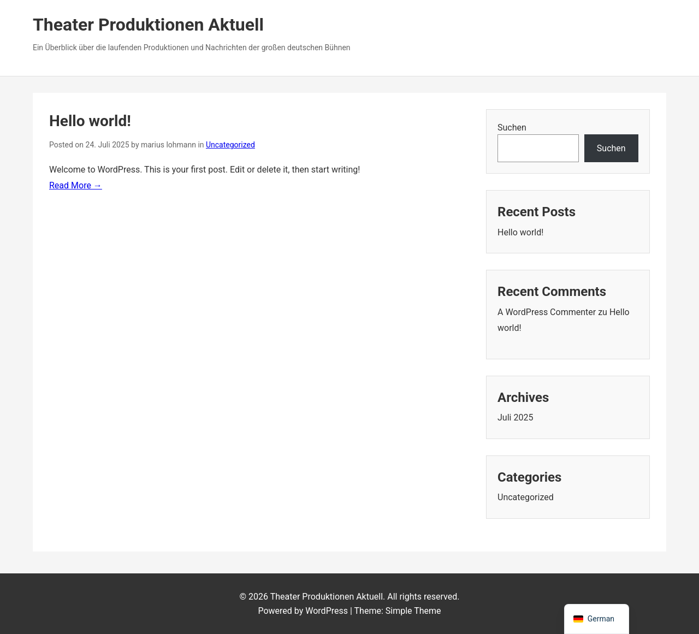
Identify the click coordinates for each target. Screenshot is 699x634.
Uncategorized (230, 144)
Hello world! (90, 121)
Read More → (75, 185)
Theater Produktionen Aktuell (148, 24)
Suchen (511, 127)
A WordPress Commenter (546, 312)
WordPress (326, 611)
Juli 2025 (515, 417)
